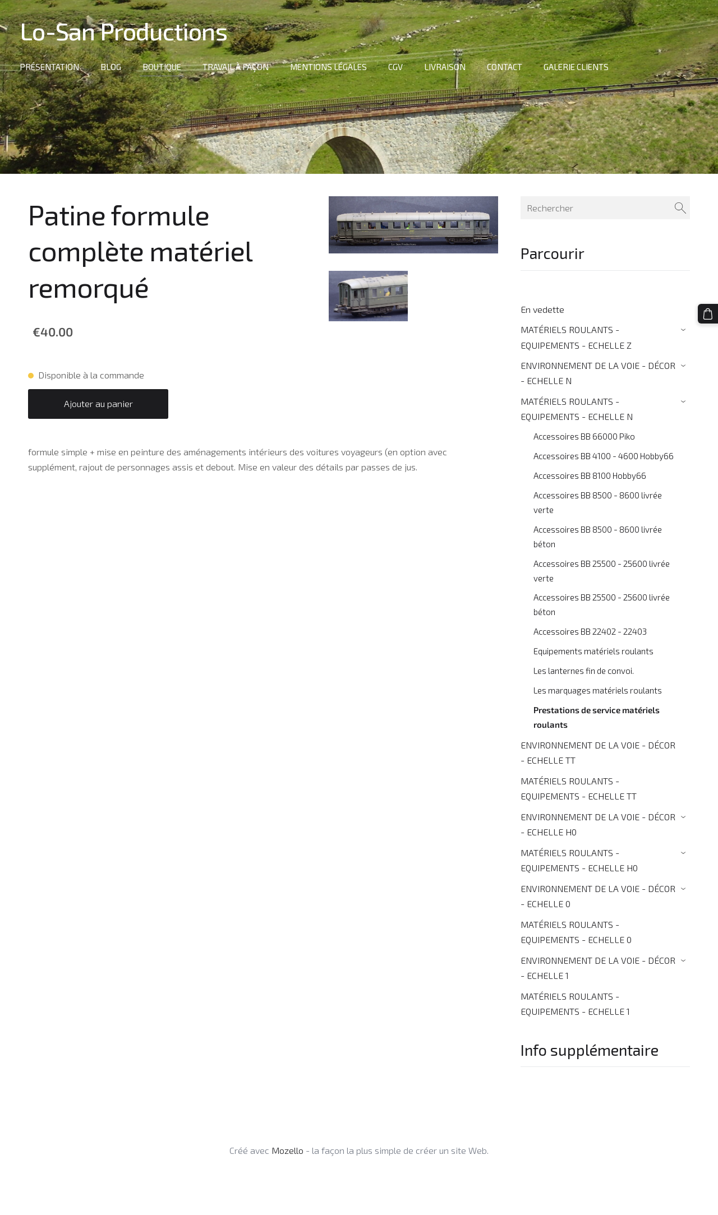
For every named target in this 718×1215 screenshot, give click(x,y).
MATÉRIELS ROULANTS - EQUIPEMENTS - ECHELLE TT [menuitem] (579, 788)
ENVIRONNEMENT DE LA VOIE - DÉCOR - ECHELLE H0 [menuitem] (598, 824)
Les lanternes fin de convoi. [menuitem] (583, 671)
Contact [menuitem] (507, 67)
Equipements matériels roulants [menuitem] (593, 651)
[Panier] (708, 313)
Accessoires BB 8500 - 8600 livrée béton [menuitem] (597, 536)
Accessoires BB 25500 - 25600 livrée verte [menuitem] (601, 570)
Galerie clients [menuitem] (578, 67)
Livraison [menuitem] (447, 67)
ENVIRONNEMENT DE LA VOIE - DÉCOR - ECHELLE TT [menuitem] (598, 752)
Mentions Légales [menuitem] (331, 67)
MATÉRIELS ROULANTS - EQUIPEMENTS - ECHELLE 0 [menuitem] (576, 932)
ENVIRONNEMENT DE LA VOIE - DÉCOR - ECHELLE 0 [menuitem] (598, 896)
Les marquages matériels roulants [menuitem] (597, 690)
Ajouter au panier (98, 403)
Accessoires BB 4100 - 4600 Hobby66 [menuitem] (603, 456)
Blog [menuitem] (113, 67)
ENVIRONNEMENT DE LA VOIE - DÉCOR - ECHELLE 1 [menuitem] (598, 968)
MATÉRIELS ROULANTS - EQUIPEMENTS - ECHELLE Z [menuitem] (576, 337)
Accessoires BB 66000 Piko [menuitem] (584, 436)
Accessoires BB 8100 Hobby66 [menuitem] (589, 475)
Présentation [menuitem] (52, 67)
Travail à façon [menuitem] (238, 67)
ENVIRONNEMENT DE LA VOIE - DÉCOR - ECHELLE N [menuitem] (598, 373)
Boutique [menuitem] (164, 67)
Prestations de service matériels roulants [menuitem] (596, 717)
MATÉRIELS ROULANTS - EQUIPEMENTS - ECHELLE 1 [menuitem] (575, 1004)
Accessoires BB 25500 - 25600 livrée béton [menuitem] (601, 604)
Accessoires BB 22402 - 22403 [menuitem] (590, 631)
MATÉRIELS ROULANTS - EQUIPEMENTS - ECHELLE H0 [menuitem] (579, 860)
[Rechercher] (605, 207)
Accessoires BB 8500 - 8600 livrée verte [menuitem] (597, 502)
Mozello (287, 1150)
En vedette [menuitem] (542, 309)
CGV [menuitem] (398, 67)
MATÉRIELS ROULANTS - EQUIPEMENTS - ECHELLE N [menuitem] (577, 409)
